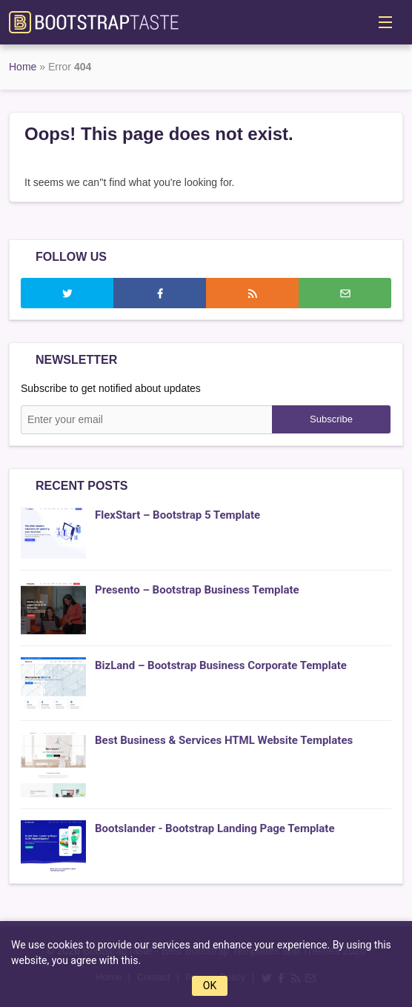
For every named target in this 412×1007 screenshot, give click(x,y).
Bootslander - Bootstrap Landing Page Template (215, 828)
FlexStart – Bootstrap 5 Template (177, 515)
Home (22, 67)
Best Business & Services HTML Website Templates (224, 740)
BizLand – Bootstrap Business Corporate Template (221, 665)
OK (209, 985)
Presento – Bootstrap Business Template (197, 589)
